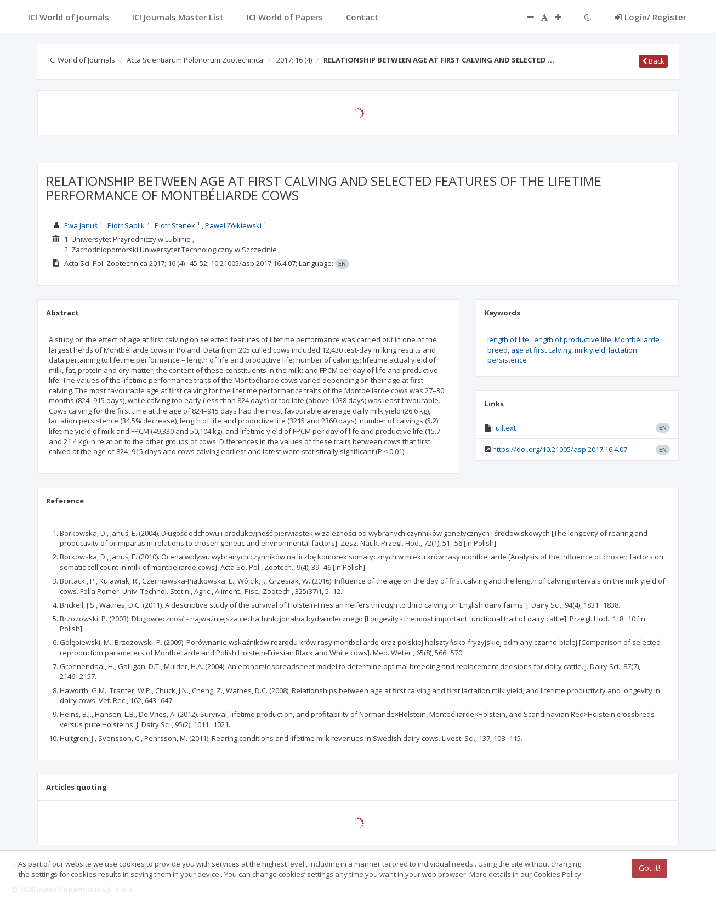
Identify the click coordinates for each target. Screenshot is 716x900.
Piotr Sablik (126, 225)
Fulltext (504, 428)
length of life (508, 339)
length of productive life (571, 339)
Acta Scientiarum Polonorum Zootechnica (195, 60)
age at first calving (541, 350)
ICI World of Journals (81, 60)
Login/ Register (650, 17)
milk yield (590, 350)
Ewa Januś (81, 225)
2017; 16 (294, 60)
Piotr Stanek (175, 225)
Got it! (649, 868)
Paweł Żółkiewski (233, 225)
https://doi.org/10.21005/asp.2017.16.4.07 (559, 449)
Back (653, 61)
